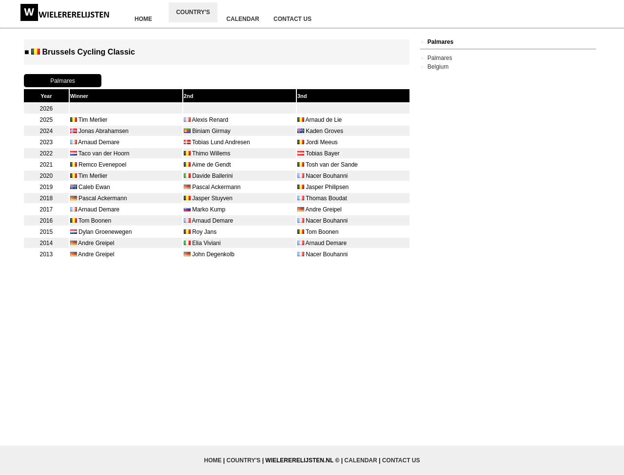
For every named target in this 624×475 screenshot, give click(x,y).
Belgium (438, 66)
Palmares (440, 58)
